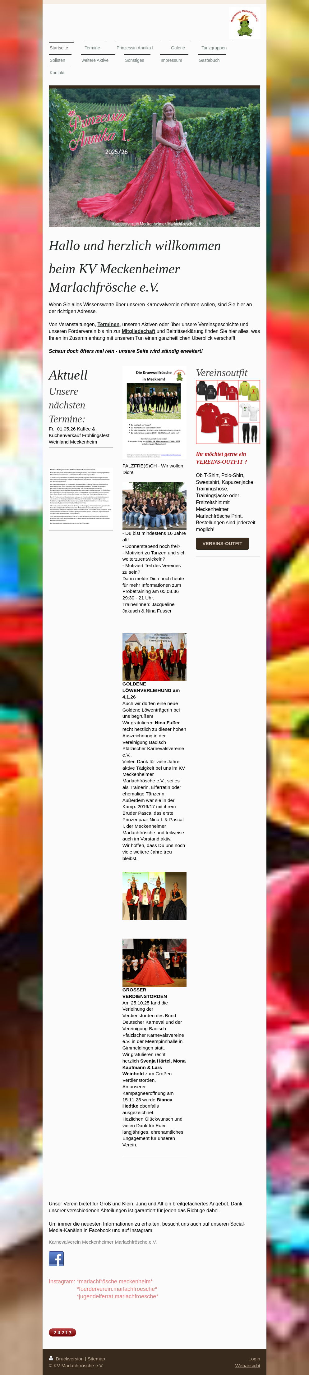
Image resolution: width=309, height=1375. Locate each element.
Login (254, 1358)
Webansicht (247, 1365)
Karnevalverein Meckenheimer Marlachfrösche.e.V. (103, 1242)
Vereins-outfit (222, 543)
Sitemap (96, 1358)
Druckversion (67, 1358)
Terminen (109, 324)
